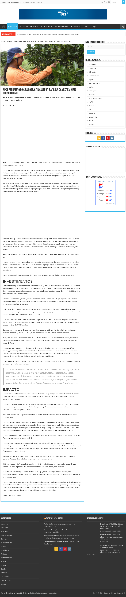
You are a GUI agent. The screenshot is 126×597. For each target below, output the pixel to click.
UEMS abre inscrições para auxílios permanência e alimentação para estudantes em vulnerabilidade (47, 34)
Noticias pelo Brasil (54, 518)
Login (94, 26)
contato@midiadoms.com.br (32, 2)
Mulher (47, 26)
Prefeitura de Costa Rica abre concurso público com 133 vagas (111, 537)
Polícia (91, 102)
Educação (92, 72)
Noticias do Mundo (95, 98)
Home (4, 26)
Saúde (91, 110)
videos (91, 125)
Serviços (92, 113)
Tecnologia (93, 117)
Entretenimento (94, 76)
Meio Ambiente (60, 26)
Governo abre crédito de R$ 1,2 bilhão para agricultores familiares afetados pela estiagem (111, 548)
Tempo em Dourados (105, 181)
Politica (23, 26)
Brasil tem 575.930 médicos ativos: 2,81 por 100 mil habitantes (111, 526)
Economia (92, 68)
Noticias (12, 26)
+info (113, 203)
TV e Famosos (94, 121)
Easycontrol (121, 593)
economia (92, 64)
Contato (85, 26)
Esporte (74, 26)
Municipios (35, 26)
